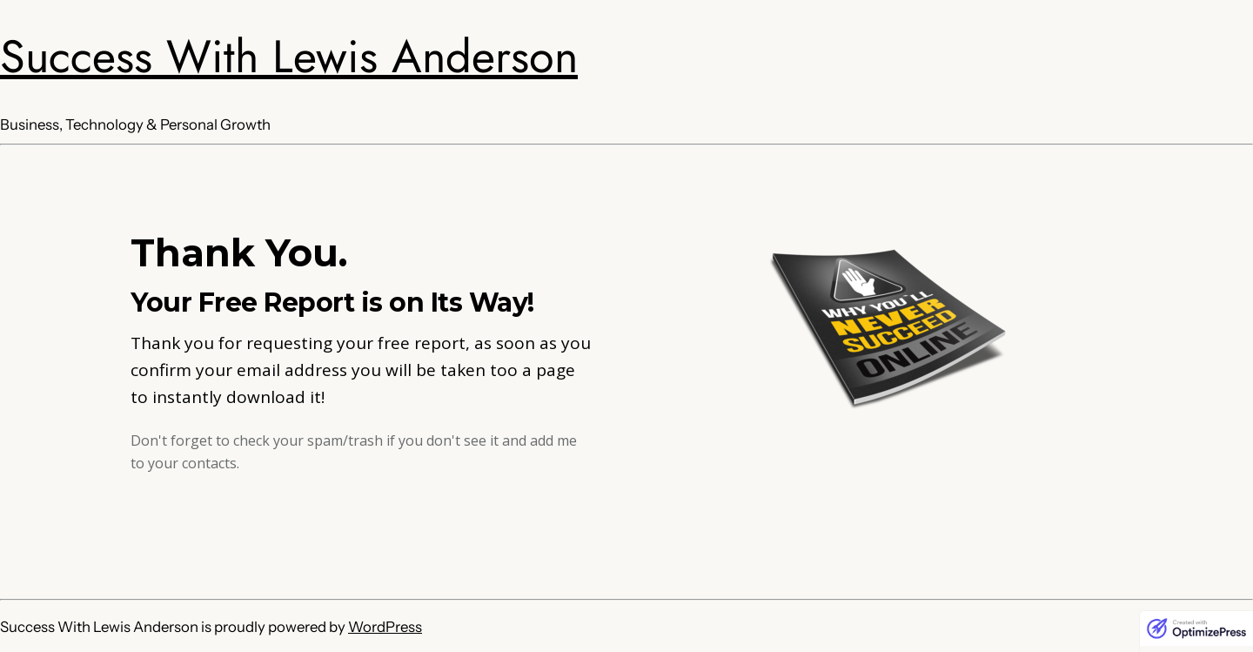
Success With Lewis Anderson (289, 57)
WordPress (385, 626)
